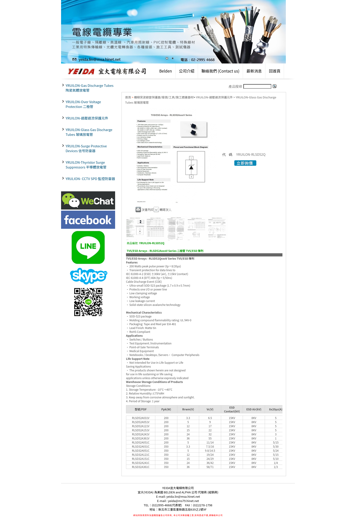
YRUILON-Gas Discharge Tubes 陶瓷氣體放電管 (90, 88)
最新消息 (254, 71)
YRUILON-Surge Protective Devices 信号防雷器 (86, 148)
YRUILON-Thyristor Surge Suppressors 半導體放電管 (86, 164)
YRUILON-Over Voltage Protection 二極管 (83, 104)
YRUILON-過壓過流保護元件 (87, 118)
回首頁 (274, 71)
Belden (165, 71)
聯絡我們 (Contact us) (220, 71)
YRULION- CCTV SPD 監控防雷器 (90, 178)
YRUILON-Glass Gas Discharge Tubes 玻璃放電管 (89, 132)
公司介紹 (186, 71)
